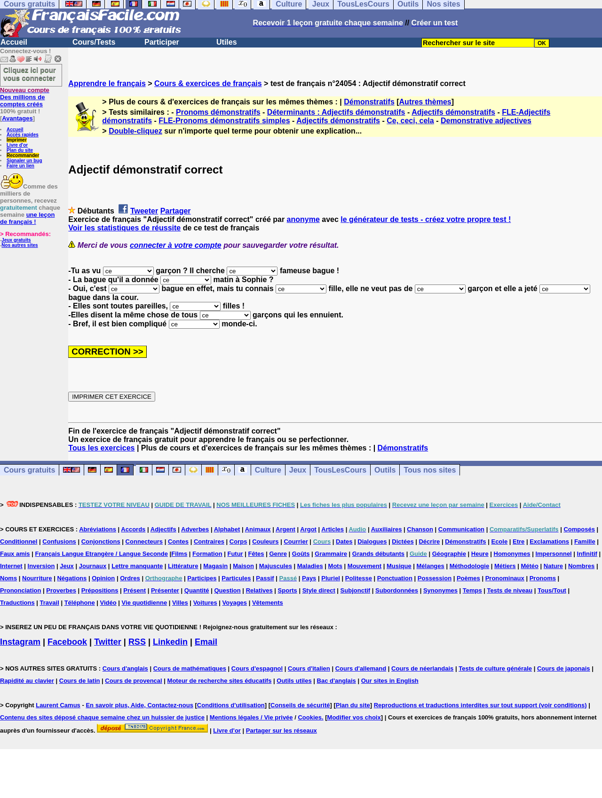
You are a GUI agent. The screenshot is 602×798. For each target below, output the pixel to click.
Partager (175, 211)
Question (227, 590)
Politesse (358, 578)
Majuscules (275, 565)
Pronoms (543, 578)
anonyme (303, 219)
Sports (287, 590)
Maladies (310, 565)
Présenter (165, 590)
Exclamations (549, 541)
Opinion (103, 578)
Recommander (23, 155)
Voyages (234, 602)
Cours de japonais (563, 668)
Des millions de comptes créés (24, 97)
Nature (553, 565)
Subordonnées (396, 590)
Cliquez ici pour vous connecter (29, 74)
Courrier (296, 541)
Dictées (402, 541)
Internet (11, 565)
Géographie (449, 553)
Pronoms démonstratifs (218, 112)
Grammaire (331, 553)
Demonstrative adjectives (486, 121)
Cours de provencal (133, 680)
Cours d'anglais (125, 668)
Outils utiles (294, 680)
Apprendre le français (107, 83)
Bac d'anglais (336, 680)
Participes (201, 578)
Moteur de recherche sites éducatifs (219, 680)
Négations (72, 578)
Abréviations (97, 529)
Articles (332, 529)
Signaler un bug (24, 160)
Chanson (420, 529)
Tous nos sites (430, 470)
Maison (243, 565)
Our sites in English (390, 680)
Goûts (301, 553)
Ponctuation (394, 578)
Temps (472, 590)
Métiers (505, 565)
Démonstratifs (369, 102)
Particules (236, 578)
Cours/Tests (93, 42)
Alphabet (227, 529)
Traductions (17, 602)
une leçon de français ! (27, 218)
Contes (178, 541)
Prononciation (20, 590)
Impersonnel (553, 553)
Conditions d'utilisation (231, 705)
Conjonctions (100, 541)
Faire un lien (20, 165)
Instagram (20, 642)
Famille (584, 541)
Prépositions (100, 590)
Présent (134, 590)
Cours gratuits (29, 470)
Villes (180, 602)
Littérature (183, 565)
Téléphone (79, 602)
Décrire (429, 541)
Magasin (215, 565)
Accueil (13, 42)
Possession (435, 578)
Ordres (130, 578)
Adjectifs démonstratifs (453, 112)
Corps (238, 541)
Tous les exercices (101, 448)
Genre (278, 553)
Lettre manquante (137, 565)
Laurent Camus (58, 705)
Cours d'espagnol (257, 668)
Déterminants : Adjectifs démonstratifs (336, 112)
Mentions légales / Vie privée (251, 717)
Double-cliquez (135, 131)
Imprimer (17, 139)
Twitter (107, 642)
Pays (309, 578)
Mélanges (430, 565)
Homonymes (512, 553)
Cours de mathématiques (189, 668)
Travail (49, 602)
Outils (385, 470)
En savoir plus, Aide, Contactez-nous (139, 705)
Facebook (67, 642)
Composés (578, 529)
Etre (518, 541)
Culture (268, 470)
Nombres (581, 565)
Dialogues (372, 541)
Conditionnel (18, 541)
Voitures (205, 602)
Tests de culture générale (495, 668)
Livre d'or (17, 145)
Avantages (17, 118)
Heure (480, 553)
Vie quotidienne (144, 602)
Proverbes (61, 590)
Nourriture (37, 578)
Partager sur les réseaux (281, 730)
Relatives (259, 590)
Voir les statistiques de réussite (124, 228)
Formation (207, 553)
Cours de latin (79, 680)
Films (179, 553)
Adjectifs (163, 529)
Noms (8, 578)
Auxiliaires (386, 529)
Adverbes (195, 529)
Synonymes (440, 590)
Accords (133, 529)
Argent (285, 529)
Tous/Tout (552, 590)
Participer (161, 42)
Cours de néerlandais (422, 668)
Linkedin (170, 642)
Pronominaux (504, 578)
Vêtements (267, 602)
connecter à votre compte (176, 245)
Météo (530, 565)
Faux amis (15, 553)
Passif (265, 578)
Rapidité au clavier (27, 680)
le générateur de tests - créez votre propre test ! (426, 219)
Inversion (41, 565)
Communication (461, 529)
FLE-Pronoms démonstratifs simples (224, 121)
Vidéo (108, 602)
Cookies (310, 717)
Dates (344, 541)
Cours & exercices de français (208, 83)
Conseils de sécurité (300, 705)
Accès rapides (23, 134)
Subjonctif (356, 590)
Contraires (209, 541)
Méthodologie (470, 565)
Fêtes (256, 553)
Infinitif (587, 553)
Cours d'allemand (361, 668)
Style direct (318, 590)
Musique (399, 565)
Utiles (226, 42)
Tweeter (144, 211)
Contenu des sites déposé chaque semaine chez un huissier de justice (102, 717)
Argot (308, 529)
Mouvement (364, 565)
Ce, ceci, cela (410, 121)
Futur (235, 553)
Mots (335, 565)
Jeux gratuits (16, 240)
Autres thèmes (425, 102)
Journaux (93, 565)
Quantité (196, 590)
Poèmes (468, 578)
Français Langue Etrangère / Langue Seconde (101, 553)
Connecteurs (144, 541)
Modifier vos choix (354, 717)
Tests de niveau (510, 590)
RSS (137, 642)
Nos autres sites (19, 245)
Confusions (59, 541)
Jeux (297, 470)
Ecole (499, 541)
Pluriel (330, 578)
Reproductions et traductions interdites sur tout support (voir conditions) (480, 705)
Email (206, 642)
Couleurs (265, 541)
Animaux (258, 529)
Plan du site (20, 150)
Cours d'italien (309, 668)
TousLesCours (340, 470)
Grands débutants (378, 553)
